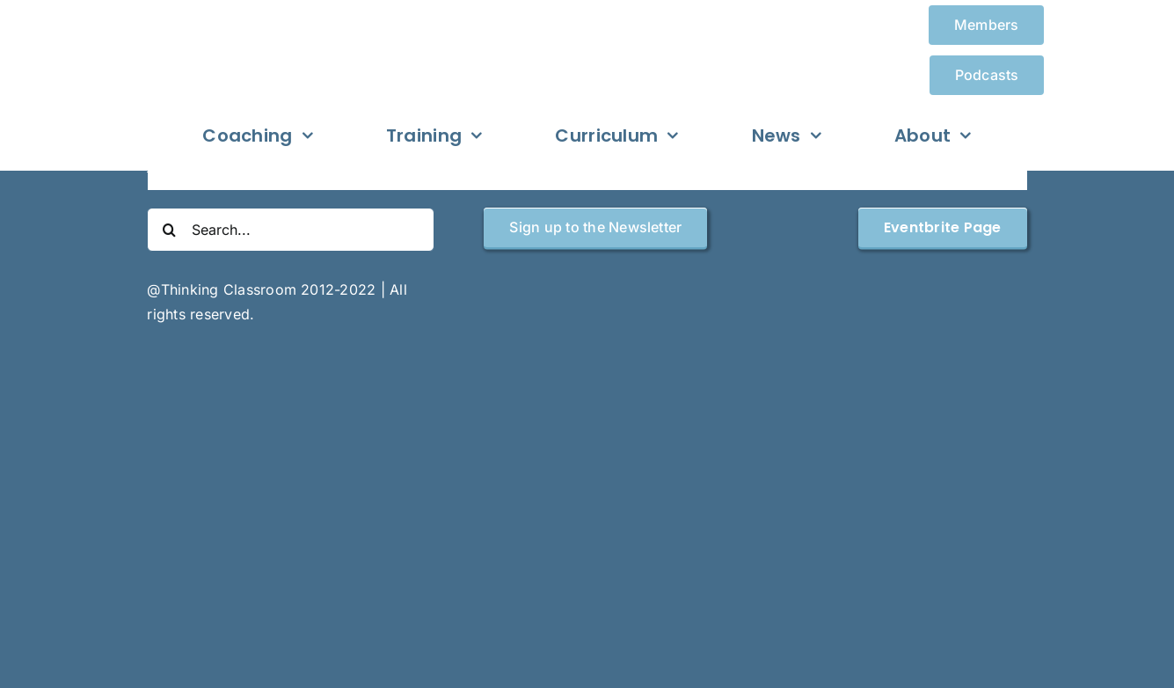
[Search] (169, 230)
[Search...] (290, 230)
